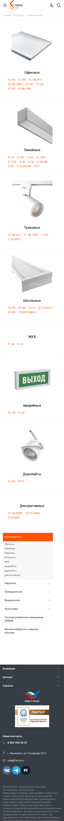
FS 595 (11, 308)
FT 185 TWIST (31, 235)
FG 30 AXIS (14, 517)
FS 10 (32, 308)
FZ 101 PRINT (33, 513)
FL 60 (11, 166)
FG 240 (20, 157)
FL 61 (37, 166)
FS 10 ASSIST (45, 308)
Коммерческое (13, 536)
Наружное (10, 583)
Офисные (32, 72)
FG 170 (11, 412)
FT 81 (21, 481)
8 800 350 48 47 (17, 742)
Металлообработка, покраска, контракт (22, 631)
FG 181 (29, 84)
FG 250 (40, 84)
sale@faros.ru (15, 760)
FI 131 (20, 344)
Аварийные (32, 405)
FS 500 (11, 312)
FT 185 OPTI (14, 235)
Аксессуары (11, 608)
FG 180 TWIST (15, 84)
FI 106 (21, 412)
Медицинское (12, 600)
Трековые (32, 228)
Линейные (32, 150)
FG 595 (11, 79)
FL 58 (31, 162)
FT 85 (45, 235)
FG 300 (11, 88)
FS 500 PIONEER (27, 312)
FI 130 (11, 344)
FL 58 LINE (42, 162)
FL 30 (22, 162)
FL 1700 (12, 162)
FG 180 (22, 79)
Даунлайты (32, 474)
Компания (9, 668)
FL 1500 (41, 157)
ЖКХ (32, 337)
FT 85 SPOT (14, 239)
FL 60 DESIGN (24, 166)
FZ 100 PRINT (15, 513)
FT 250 (11, 481)
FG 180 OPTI (35, 79)
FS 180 (22, 308)
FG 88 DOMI (24, 88)
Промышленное (13, 591)
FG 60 (30, 157)
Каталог (8, 677)
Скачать (8, 685)
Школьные (32, 301)
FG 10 (11, 157)
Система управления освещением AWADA (24, 619)
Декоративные (32, 506)
